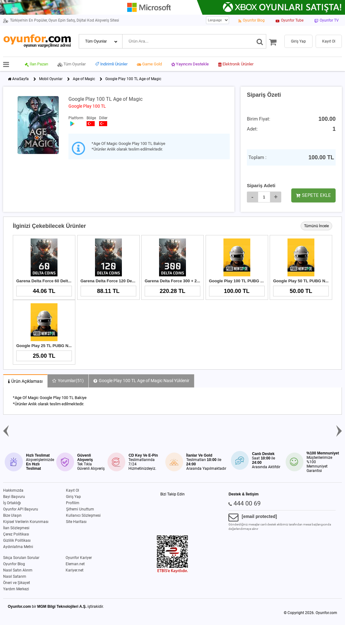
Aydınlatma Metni (18, 547)
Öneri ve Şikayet (16, 583)
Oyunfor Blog (14, 564)
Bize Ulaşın (12, 515)
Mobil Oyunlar (50, 79)
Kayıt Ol (72, 490)
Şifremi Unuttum (80, 509)
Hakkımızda (13, 490)
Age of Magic (84, 79)
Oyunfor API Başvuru (20, 509)
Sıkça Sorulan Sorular (21, 558)
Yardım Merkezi (16, 589)
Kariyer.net (74, 570)
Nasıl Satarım (14, 576)
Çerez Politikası (16, 534)
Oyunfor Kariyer (79, 558)
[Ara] (259, 41)
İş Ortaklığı (12, 503)
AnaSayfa (20, 79)
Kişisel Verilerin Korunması (25, 522)
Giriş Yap (73, 496)
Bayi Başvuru (14, 496)
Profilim (72, 503)
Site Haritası (76, 522)
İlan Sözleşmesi (16, 528)
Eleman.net (75, 564)
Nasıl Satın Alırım (17, 570)
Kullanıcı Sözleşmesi (83, 515)
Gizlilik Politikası (17, 540)
